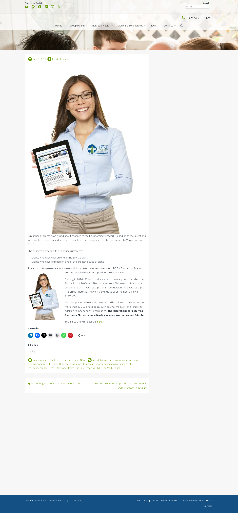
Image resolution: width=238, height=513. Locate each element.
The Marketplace (111, 368)
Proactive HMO (93, 368)
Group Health (77, 26)
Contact (168, 26)
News (153, 26)
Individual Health (101, 26)
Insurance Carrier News (73, 360)
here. (100, 321)
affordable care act (102, 360)
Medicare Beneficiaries (130, 26)
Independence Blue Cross (46, 360)
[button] (181, 26)
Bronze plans (121, 360)
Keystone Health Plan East (70, 368)
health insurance (73, 364)
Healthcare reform (93, 364)
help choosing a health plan (118, 364)
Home (58, 26)
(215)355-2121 (195, 18)
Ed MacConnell (60, 59)
